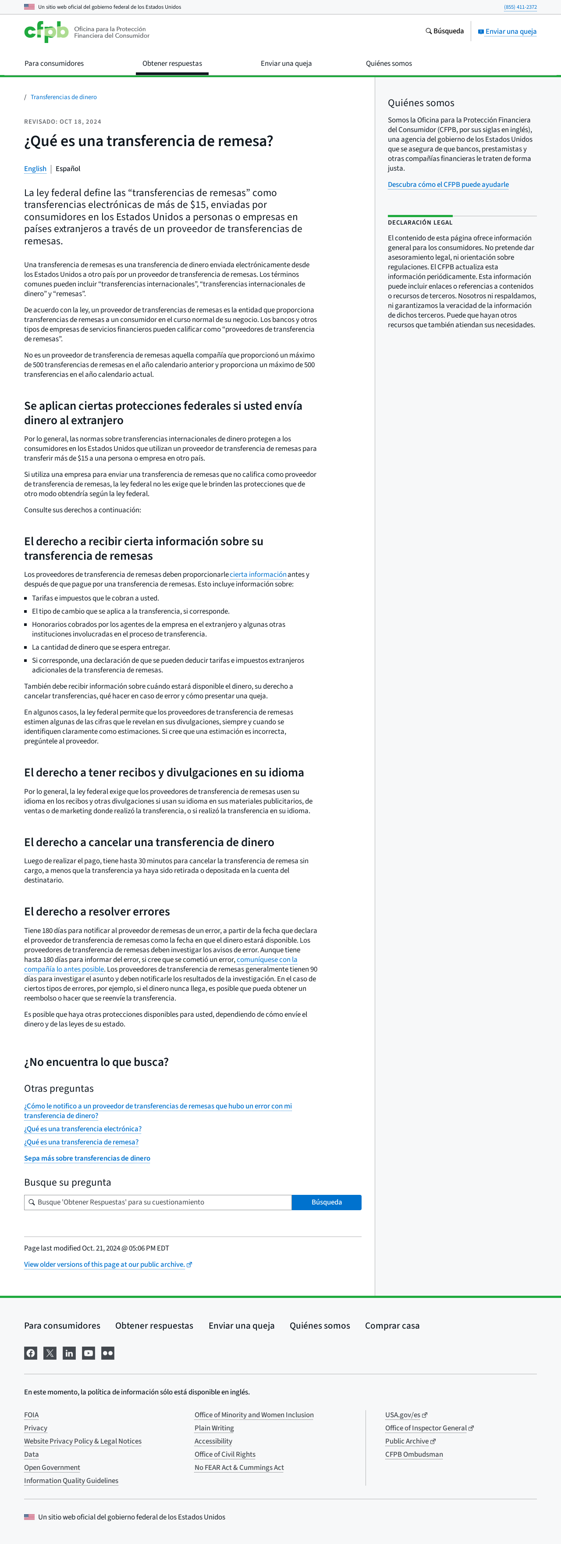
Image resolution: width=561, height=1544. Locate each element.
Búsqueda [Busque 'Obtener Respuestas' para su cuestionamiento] (327, 1202)
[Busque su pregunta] (158, 1202)
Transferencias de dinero (64, 97)
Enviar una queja (507, 31)
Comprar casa (392, 1325)
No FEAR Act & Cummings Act (239, 1467)
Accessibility (213, 1441)
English (35, 169)
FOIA (31, 1415)
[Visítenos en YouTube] (88, 1352)
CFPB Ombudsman (414, 1454)
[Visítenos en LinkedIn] (69, 1352)
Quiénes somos (320, 1325)
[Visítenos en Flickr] (107, 1352)
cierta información (258, 574)
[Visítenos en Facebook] (30, 1352)
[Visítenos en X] (50, 1352)
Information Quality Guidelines (71, 1481)
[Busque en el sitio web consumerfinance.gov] (444, 32)
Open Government (52, 1467)
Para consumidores (62, 1325)
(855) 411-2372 (520, 7)
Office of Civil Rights (225, 1454)
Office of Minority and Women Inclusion (254, 1415)
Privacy (35, 1428)
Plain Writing (214, 1428)
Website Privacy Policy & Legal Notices (83, 1441)
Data (31, 1454)
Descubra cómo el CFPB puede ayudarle (448, 184)
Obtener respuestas (154, 1325)
